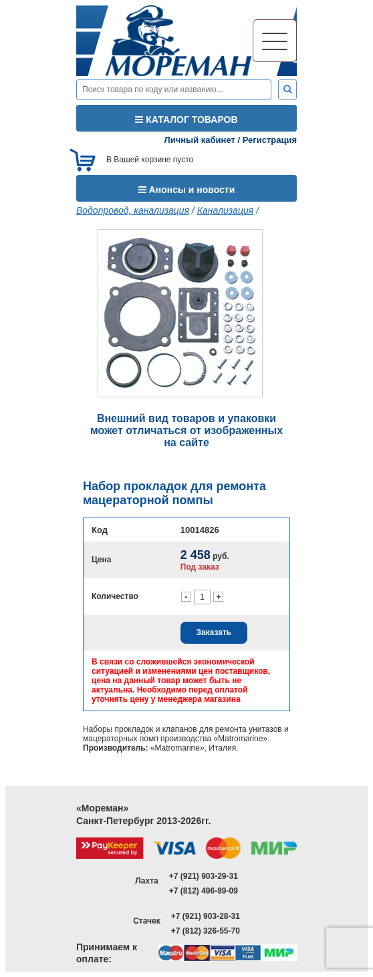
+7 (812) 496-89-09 (203, 891)
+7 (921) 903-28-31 (205, 916)
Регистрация (270, 140)
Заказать (213, 632)
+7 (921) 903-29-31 (203, 876)
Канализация (225, 210)
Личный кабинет (199, 140)
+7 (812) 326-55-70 (205, 931)
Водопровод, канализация (132, 210)
